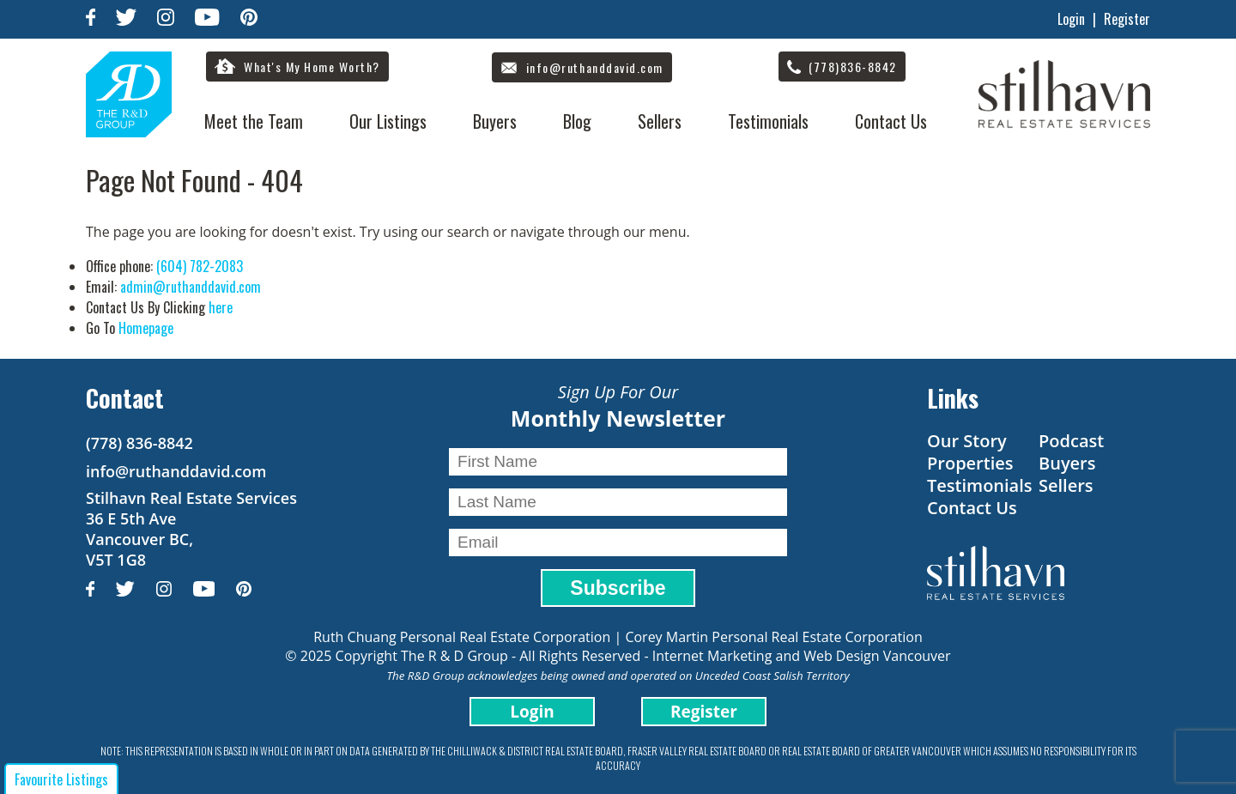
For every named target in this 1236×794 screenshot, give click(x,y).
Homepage (145, 328)
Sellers (660, 121)
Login (1071, 19)
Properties (970, 463)
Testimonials (768, 121)
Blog (577, 121)
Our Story (967, 440)
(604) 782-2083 (199, 266)
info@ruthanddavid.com (176, 471)
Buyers (495, 121)
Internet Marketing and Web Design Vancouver (801, 655)
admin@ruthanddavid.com (190, 286)
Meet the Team (253, 121)
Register (1127, 19)
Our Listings (388, 121)
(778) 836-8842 (139, 443)
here (221, 307)
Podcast (1071, 440)
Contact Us (891, 121)
